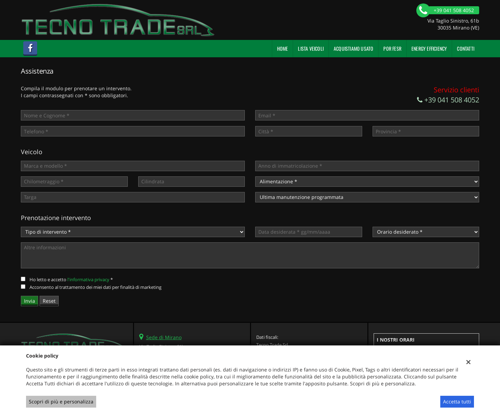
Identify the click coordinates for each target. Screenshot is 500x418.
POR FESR (392, 48)
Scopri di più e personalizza (61, 401)
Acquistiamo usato (353, 48)
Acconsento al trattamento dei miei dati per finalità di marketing (95, 287)
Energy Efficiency (429, 48)
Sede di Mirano (164, 337)
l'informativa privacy (88, 279)
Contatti (465, 48)
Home (282, 48)
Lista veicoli (311, 48)
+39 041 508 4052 (448, 99)
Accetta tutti (457, 401)
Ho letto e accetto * (71, 279)
